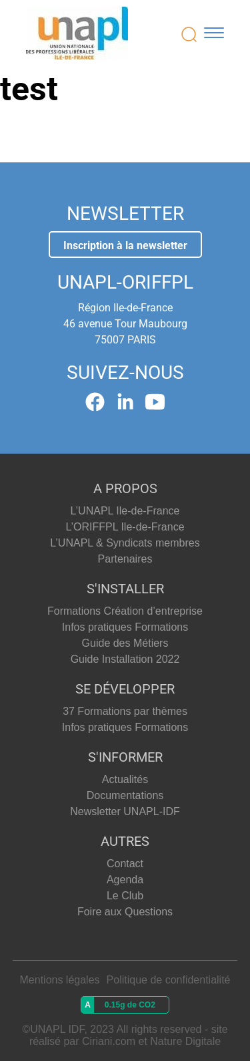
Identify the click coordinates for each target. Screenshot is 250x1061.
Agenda (125, 879)
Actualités (125, 779)
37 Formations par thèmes (125, 711)
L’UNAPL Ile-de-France (125, 510)
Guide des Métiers (125, 643)
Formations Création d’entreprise (125, 611)
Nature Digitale (185, 1041)
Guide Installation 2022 (125, 659)
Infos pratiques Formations (125, 627)
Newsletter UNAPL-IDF (124, 811)
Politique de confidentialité (169, 980)
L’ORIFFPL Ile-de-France (124, 527)
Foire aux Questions (125, 911)
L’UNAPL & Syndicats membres (124, 543)
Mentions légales (60, 980)
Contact (125, 863)
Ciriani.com (108, 1041)
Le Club (125, 895)
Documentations (125, 795)
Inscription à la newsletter (125, 245)
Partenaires (125, 559)
